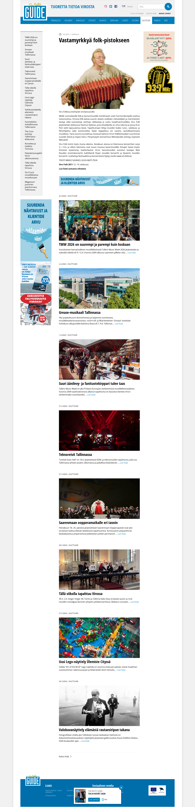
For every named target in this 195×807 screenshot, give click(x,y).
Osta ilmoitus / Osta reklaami (53, 791)
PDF (105, 800)
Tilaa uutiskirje (135, 14)
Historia (135, 20)
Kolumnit (68, 20)
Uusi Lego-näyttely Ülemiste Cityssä (30, 101)
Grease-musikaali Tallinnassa (30, 52)
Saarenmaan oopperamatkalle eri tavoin (33, 81)
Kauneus (102, 20)
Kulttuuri (146, 20)
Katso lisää (64, 756)
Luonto (125, 20)
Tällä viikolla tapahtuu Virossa (30, 91)
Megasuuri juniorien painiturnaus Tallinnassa (31, 186)
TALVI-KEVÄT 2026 (96, 793)
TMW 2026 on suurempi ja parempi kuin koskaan (31, 41)
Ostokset (92, 20)
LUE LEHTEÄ (94, 800)
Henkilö (157, 20)
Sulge (121, 787)
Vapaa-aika (114, 20)
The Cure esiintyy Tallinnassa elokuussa (30, 135)
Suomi (130, 6)
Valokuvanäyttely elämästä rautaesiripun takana (33, 113)
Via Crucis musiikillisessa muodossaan (31, 175)
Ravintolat (80, 20)
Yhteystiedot (50, 796)
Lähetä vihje (150, 14)
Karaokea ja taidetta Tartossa (30, 146)
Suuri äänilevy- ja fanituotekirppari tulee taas (33, 63)
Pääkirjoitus (56, 20)
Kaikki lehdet (165, 14)
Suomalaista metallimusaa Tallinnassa (31, 125)
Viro (166, 20)
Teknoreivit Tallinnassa (30, 73)
